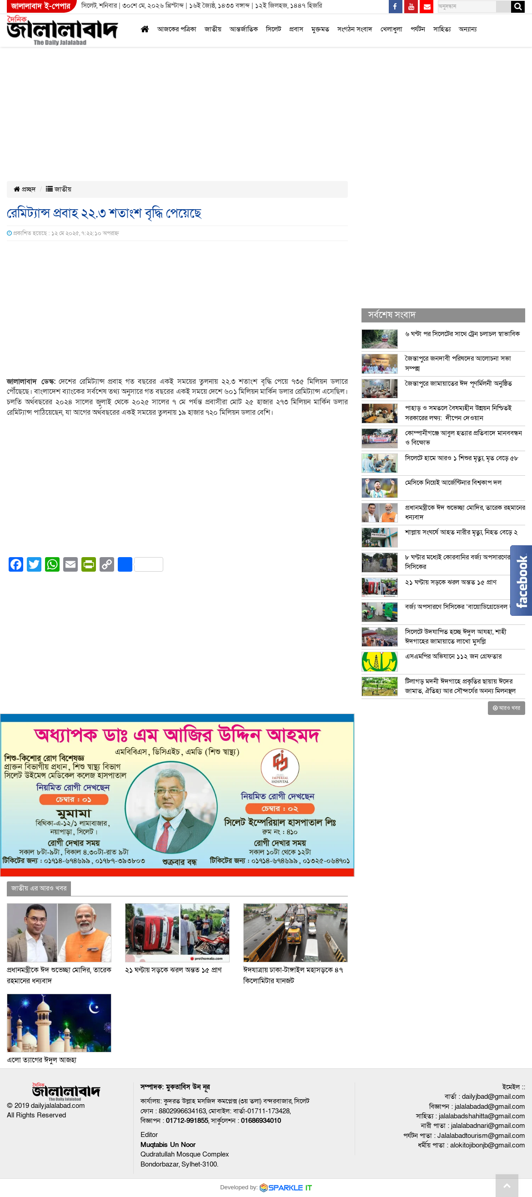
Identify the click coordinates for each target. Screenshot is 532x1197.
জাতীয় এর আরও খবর (38, 888)
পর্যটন (418, 29)
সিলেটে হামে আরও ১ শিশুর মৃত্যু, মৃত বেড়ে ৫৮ (461, 458)
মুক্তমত (320, 29)
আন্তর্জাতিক (244, 29)
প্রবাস (296, 29)
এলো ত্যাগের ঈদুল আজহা (41, 1060)
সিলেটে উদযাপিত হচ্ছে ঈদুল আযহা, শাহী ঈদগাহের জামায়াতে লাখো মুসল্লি (456, 636)
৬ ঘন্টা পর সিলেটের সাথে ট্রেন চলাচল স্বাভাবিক (462, 333)
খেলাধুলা (391, 29)
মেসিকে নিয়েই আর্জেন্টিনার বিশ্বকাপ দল (453, 482)
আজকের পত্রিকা (176, 29)
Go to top (507, 1185)
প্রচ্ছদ (25, 189)
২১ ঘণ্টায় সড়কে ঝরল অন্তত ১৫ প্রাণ (173, 970)
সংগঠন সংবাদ (354, 29)
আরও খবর (506, 708)
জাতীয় (213, 29)
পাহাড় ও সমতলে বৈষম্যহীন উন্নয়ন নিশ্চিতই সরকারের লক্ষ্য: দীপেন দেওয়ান (458, 412)
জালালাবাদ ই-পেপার (40, 6)
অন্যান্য (468, 29)
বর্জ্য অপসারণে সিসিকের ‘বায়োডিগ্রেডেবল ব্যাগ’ (463, 606)
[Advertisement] (213, 67)
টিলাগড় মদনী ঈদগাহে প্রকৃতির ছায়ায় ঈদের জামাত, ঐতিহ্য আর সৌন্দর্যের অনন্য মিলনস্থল (460, 686)
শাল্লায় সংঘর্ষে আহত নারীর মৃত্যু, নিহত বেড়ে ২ (461, 532)
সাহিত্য (442, 29)
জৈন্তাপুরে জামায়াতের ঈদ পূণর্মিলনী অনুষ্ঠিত (458, 383)
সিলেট (273, 29)
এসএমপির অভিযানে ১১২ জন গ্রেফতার (453, 656)
